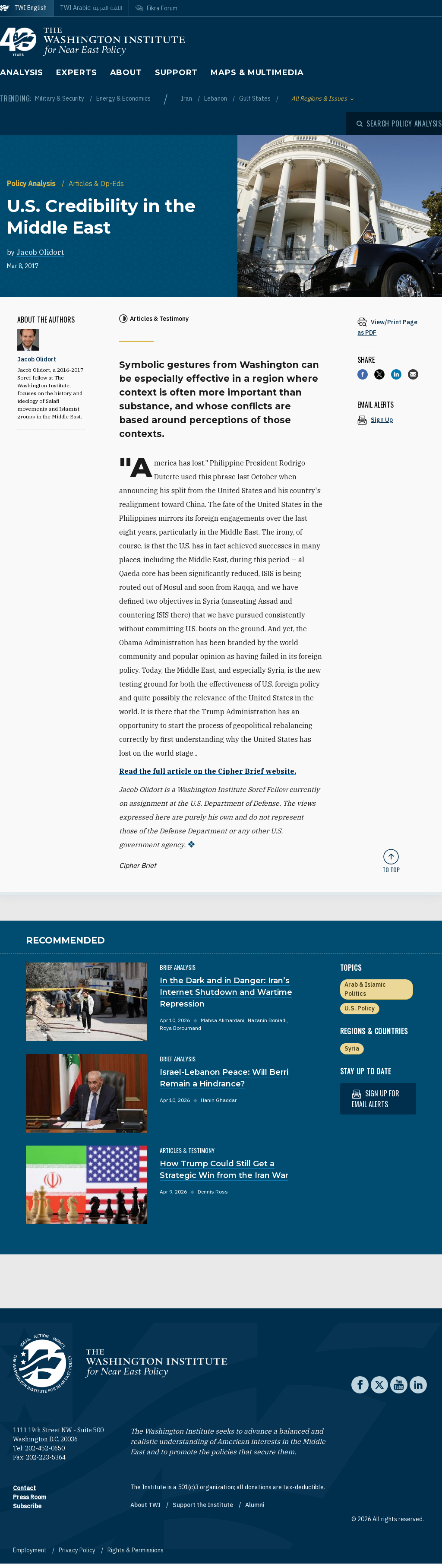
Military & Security (60, 98)
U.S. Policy (359, 1008)
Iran (187, 98)
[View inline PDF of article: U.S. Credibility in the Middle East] (391, 327)
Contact (24, 1488)
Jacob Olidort (40, 252)
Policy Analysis (32, 183)
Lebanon (216, 98)
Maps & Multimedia (257, 72)
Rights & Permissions (135, 1550)
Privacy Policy (78, 1550)
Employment (30, 1550)
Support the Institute (203, 1505)
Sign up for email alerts (375, 1098)
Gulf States (255, 98)
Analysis (21, 72)
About (126, 72)
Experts (76, 72)
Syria (351, 1048)
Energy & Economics (123, 98)
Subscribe (27, 1506)
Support (176, 72)
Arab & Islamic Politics (365, 989)
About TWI (146, 1505)
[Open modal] (399, 123)
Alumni (255, 1505)
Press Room (29, 1497)
